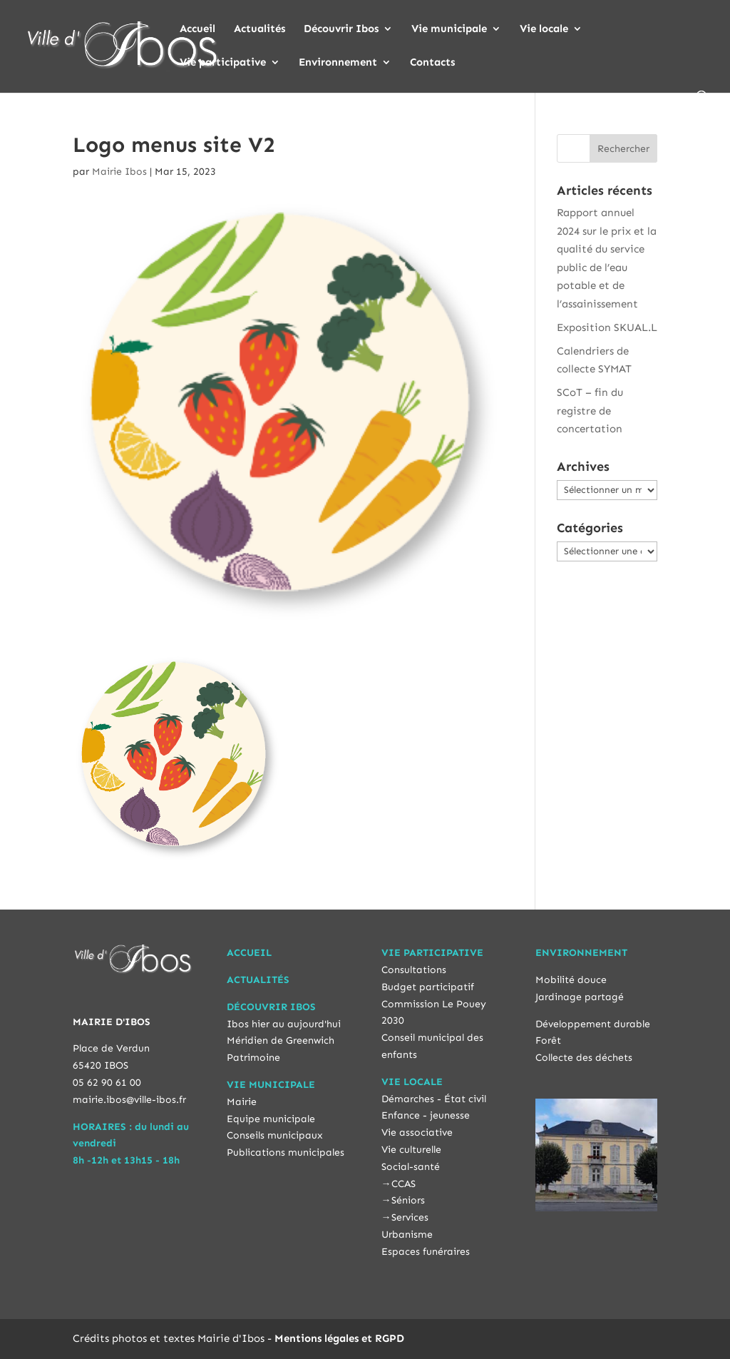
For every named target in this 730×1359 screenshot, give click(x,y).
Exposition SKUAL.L (607, 327)
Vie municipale (449, 29)
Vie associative (417, 1132)
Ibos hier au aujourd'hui (284, 1024)
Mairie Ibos (119, 172)
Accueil (197, 29)
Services (409, 1217)
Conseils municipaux (275, 1135)
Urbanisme (407, 1234)
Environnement (338, 62)
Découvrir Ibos (341, 29)
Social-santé (410, 1167)
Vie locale (544, 29)
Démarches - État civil (433, 1099)
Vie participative (223, 62)
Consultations (413, 970)
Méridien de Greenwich (280, 1040)
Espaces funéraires (425, 1252)
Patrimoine (253, 1058)
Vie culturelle (411, 1150)
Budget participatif (427, 987)
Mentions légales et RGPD (339, 1338)
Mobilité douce (571, 980)
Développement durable (592, 1024)
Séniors (408, 1200)
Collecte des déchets (583, 1058)
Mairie (242, 1102)
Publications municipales (285, 1152)
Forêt (548, 1040)
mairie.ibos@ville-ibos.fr (129, 1100)
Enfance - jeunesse (425, 1115)
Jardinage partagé (579, 997)
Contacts (432, 62)
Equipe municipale (271, 1119)
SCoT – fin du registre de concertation (590, 410)
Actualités (259, 29)
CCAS (403, 1184)
